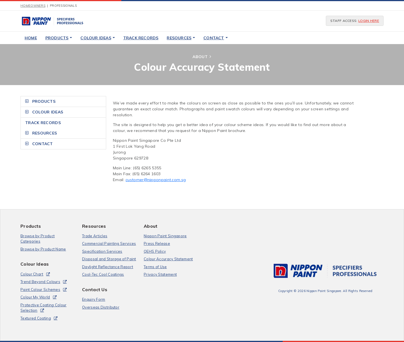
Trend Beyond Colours (40, 281)
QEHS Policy (155, 251)
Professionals (63, 6)
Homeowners (32, 6)
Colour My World (35, 297)
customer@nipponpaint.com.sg (156, 179)
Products (58, 37)
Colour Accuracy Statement (168, 259)
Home (31, 37)
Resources (181, 37)
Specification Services (102, 251)
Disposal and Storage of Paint (109, 259)
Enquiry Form (93, 299)
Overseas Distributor (100, 307)
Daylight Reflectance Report (107, 267)
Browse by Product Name (43, 249)
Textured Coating (35, 318)
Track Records (141, 37)
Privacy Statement (160, 274)
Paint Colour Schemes (40, 289)
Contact (215, 37)
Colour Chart (31, 274)
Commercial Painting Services (109, 243)
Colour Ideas (97, 37)
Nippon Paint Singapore (165, 236)
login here (368, 21)
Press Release (157, 243)
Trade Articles (94, 236)
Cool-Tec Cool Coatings (103, 274)
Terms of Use (155, 267)
